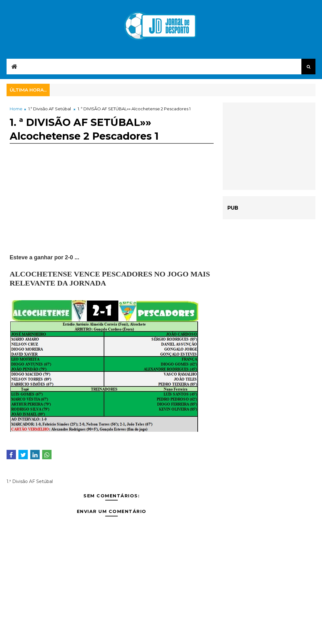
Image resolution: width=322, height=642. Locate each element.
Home (16, 108)
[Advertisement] (112, 209)
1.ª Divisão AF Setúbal (49, 108)
